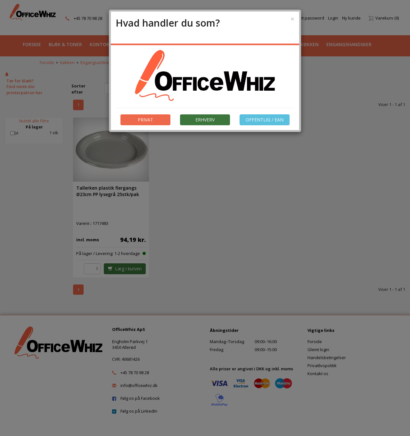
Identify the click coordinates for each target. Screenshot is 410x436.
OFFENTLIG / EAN (264, 120)
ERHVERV (205, 120)
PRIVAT (145, 120)
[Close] (292, 19)
